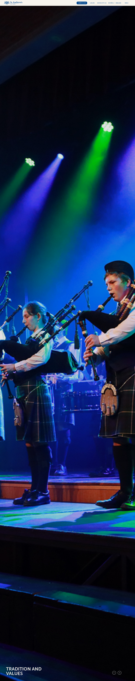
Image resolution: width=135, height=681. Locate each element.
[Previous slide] (114, 672)
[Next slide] (119, 672)
